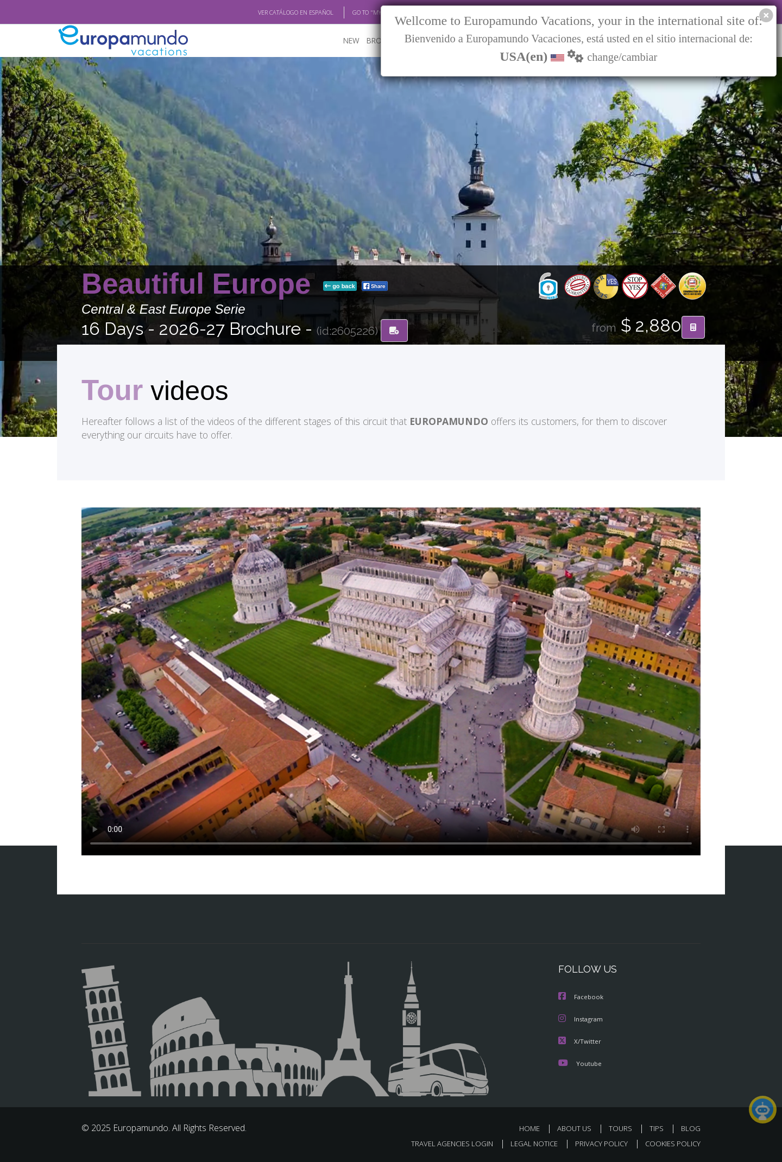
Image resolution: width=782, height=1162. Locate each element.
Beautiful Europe (200, 284)
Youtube (580, 1063)
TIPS (658, 1128)
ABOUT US (577, 1128)
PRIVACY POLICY (596, 1143)
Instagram (582, 1019)
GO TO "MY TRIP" (356, 12)
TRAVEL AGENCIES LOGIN (442, 1143)
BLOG (691, 1128)
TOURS (622, 1128)
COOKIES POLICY (670, 1143)
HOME (533, 1128)
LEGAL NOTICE (526, 1143)
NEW (340, 41)
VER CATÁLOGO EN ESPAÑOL (271, 12)
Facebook (581, 998)
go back (340, 286)
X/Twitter (580, 1041)
